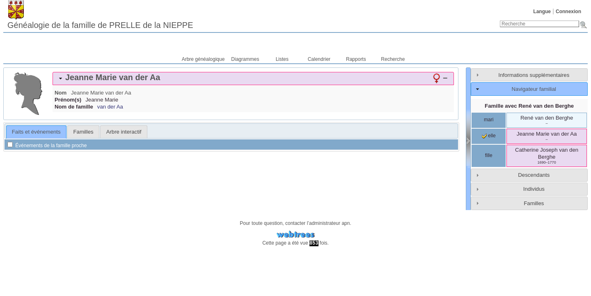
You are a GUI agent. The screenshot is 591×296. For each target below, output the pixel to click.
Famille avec (529, 106)
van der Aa (110, 107)
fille (488, 155)
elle (489, 136)
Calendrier (319, 59)
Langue (542, 11)
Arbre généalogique (203, 59)
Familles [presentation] (83, 132)
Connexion (568, 11)
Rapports (356, 59)
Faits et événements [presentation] (36, 132)
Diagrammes (245, 59)
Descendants (534, 175)
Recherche (393, 59)
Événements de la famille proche (47, 145)
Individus (534, 189)
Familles (534, 203)
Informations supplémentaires (533, 75)
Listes (282, 59)
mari (488, 120)
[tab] (253, 78)
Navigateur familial (534, 89)
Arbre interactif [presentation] (124, 132)
